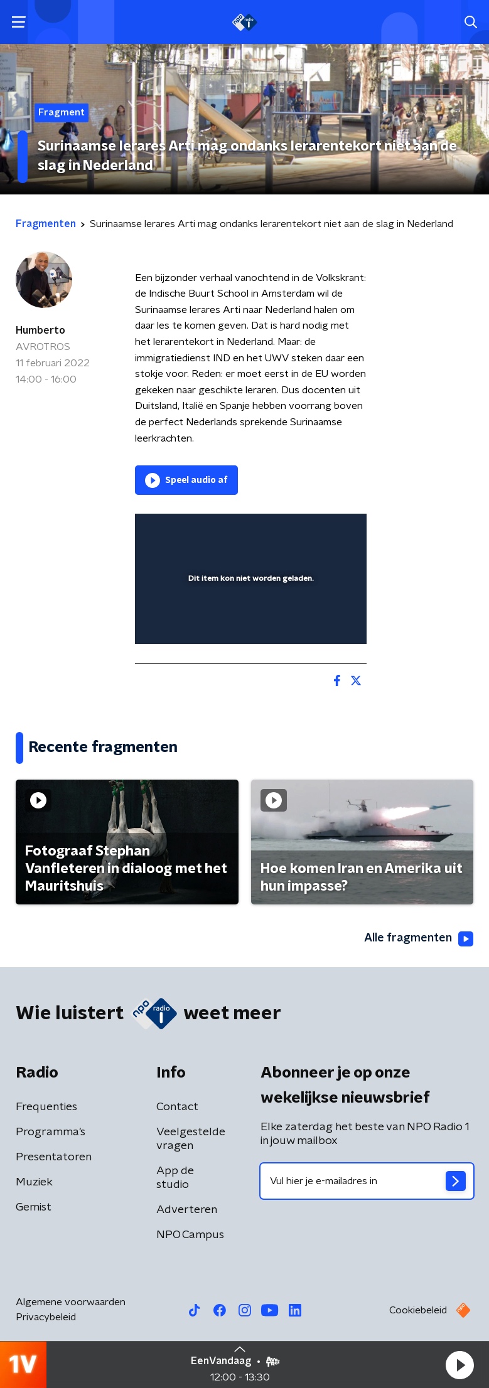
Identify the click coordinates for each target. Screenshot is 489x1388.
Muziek (34, 1182)
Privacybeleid (46, 1317)
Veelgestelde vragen (190, 1139)
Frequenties (46, 1107)
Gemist (33, 1207)
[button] (459, 1365)
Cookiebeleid (418, 1310)
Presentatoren (54, 1157)
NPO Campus (190, 1235)
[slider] (249, 622)
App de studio (175, 1177)
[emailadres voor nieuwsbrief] (367, 1181)
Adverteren (186, 1210)
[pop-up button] (298, 531)
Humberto (40, 331)
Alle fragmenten (418, 938)
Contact (177, 1107)
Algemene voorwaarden (71, 1302)
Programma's (50, 1132)
